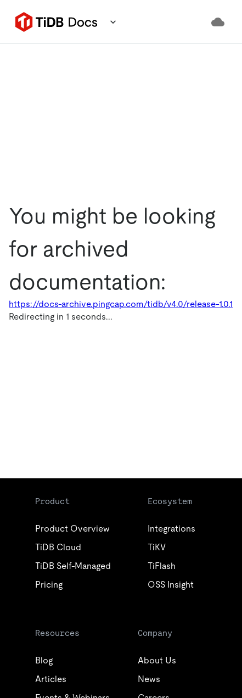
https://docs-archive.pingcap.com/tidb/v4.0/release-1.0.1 (121, 304)
